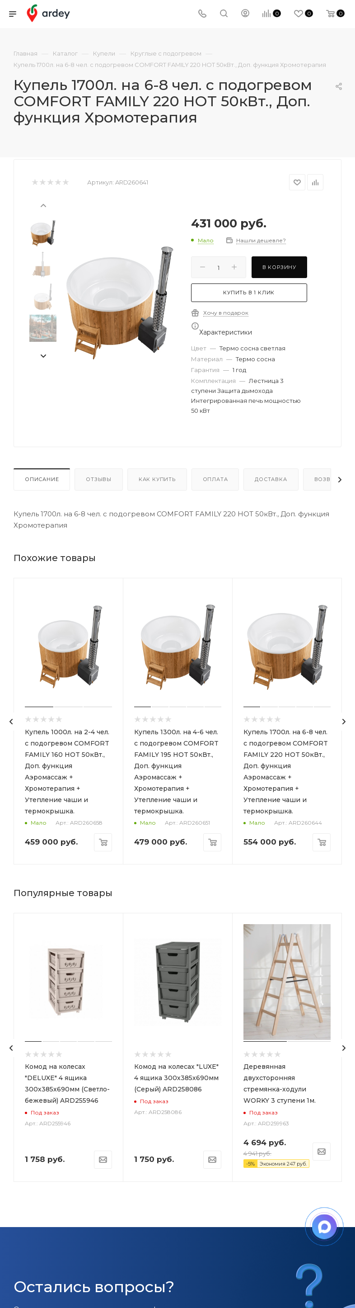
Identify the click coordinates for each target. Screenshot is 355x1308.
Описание (42, 479)
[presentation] (43, 205)
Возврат (328, 479)
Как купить (157, 479)
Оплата (215, 479)
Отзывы (99, 479)
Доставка (271, 479)
